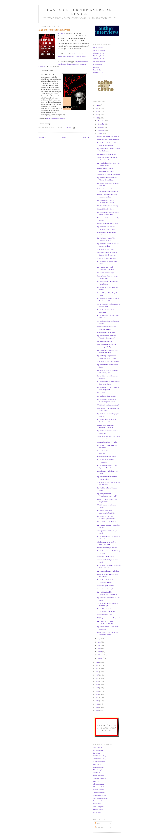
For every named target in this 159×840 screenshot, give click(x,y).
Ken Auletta (61, 33)
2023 (97, 115)
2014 (97, 685)
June (99, 642)
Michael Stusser (98, 790)
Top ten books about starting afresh (108, 361)
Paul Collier (97, 804)
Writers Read (97, 64)
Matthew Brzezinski (99, 795)
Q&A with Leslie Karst (104, 614)
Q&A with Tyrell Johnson (105, 585)
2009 (97, 701)
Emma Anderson (98, 775)
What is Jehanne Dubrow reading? (108, 136)
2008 (97, 704)
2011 (97, 694)
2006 (97, 710)
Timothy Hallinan (99, 761)
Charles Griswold (98, 792)
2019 (97, 668)
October (100, 127)
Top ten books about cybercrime (107, 589)
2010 (97, 697)
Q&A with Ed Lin (103, 393)
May (99, 645)
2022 (97, 118)
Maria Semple (97, 770)
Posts (97, 823)
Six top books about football (106, 396)
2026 (97, 105)
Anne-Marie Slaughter (100, 798)
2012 (97, 691)
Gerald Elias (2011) (99, 758)
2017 (97, 675)
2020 (97, 665)
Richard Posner (98, 809)
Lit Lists (96, 67)
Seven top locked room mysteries (108, 140)
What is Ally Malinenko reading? (108, 405)
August (100, 134)
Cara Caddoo (97, 747)
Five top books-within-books (106, 456)
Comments (99, 827)
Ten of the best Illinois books (106, 258)
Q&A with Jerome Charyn (105, 273)
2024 (97, 111)
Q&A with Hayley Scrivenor (106, 154)
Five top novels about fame (106, 332)
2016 (97, 678)
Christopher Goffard (99, 787)
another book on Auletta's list (55, 119)
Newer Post (42, 137)
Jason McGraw (98, 750)
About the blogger (99, 50)
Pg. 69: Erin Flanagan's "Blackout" (108, 571)
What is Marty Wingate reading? (107, 206)
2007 (97, 707)
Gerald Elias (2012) (99, 756)
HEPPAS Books (98, 73)
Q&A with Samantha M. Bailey (107, 522)
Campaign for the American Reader (79, 12)
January (100, 658)
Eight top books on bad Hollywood (108, 618)
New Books (97, 70)
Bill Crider (96, 781)
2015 (97, 681)
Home (64, 137)
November (101, 124)
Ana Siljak (96, 773)
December (101, 121)
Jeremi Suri (97, 812)
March (100, 652)
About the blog (98, 47)
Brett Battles (97, 764)
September (101, 130)
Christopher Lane (98, 784)
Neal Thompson (98, 807)
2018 (97, 672)
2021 (97, 662)
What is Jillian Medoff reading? (107, 223)
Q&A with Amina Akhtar (105, 556)
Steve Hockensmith (99, 778)
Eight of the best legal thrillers (107, 548)
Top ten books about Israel (105, 249)
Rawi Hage (96, 753)
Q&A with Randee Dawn (105, 209)
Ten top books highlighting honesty (108, 174)
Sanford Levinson (99, 801)
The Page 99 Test (98, 59)
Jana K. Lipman (98, 767)
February (101, 655)
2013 (97, 688)
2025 (97, 108)
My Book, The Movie (100, 56)
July (99, 639)
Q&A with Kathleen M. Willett (107, 442)
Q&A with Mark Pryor (104, 341)
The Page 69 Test (98, 53)
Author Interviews (99, 61)
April (99, 648)
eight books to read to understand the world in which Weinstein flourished (63, 64)
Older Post (86, 137)
